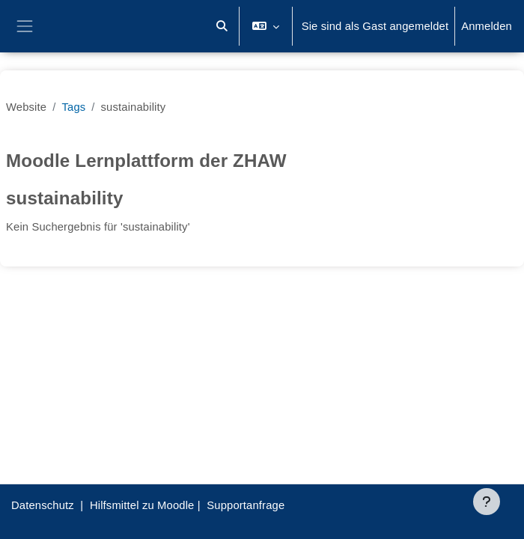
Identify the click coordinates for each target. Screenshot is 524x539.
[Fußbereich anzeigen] (486, 501)
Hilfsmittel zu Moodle (142, 505)
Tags (73, 107)
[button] (222, 26)
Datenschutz (42, 505)
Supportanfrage (245, 505)
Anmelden (486, 26)
